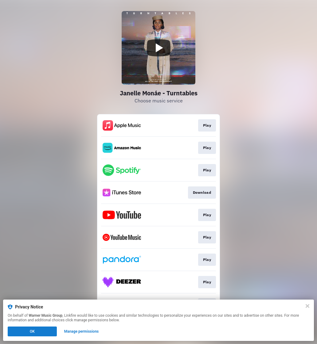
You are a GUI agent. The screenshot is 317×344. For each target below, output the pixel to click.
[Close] (307, 306)
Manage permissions (81, 331)
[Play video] (158, 47)
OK (32, 331)
